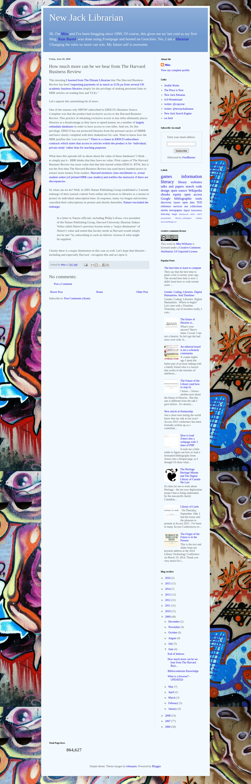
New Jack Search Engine (178, 113)
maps (174, 214)
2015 (168, 583)
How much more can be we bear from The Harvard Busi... (183, 662)
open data (188, 202)
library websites (190, 182)
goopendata (166, 218)
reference (166, 206)
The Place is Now (174, 90)
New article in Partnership (178, 411)
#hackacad (183, 214)
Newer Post (56, 292)
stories (164, 210)
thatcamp (165, 214)
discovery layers (170, 202)
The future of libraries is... (187, 321)
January (172, 708)
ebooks (165, 194)
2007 (168, 721)
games (166, 176)
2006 (168, 726)
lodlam (199, 218)
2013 (168, 594)
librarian (182, 39)
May (171, 686)
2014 (168, 589)
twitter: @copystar (174, 104)
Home (99, 292)
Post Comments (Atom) (77, 298)
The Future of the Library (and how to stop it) (190, 384)
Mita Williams (184, 243)
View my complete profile (175, 70)
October (173, 632)
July (171, 643)
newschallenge (167, 222)
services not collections (187, 206)
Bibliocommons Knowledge (183, 671)
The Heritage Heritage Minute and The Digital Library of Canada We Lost (190, 476)
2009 (168, 616)
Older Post (142, 292)
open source (179, 190)
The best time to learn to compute (182, 267)
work (169, 243)
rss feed (168, 118)
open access (193, 194)
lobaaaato (131, 766)
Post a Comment (63, 284)
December (174, 621)
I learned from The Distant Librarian (88, 80)
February (173, 703)
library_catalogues (183, 218)
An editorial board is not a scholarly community (190, 350)
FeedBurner (188, 157)
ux (175, 222)
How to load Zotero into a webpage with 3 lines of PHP (189, 440)
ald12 (199, 214)
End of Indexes (176, 653)
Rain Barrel (67, 39)
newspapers (175, 210)
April (171, 692)
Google (165, 198)
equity (177, 194)
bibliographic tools (188, 198)
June (171, 649)
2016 (168, 578)
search (190, 186)
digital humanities (193, 210)
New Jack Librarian (86, 17)
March (172, 697)
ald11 (192, 214)
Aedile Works (171, 85)
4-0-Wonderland (173, 99)
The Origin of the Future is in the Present (190, 537)
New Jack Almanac (175, 94)
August (172, 638)
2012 (168, 600)
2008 (168, 715)
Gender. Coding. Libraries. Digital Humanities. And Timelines (183, 294)
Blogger (156, 766)
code (199, 186)
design (165, 190)
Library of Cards (189, 506)
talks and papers (172, 186)
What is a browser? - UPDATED (179, 678)
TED (199, 202)
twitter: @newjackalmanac (179, 108)
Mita (64, 34)
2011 (168, 605)
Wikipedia (195, 190)
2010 (168, 611)
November (174, 627)
